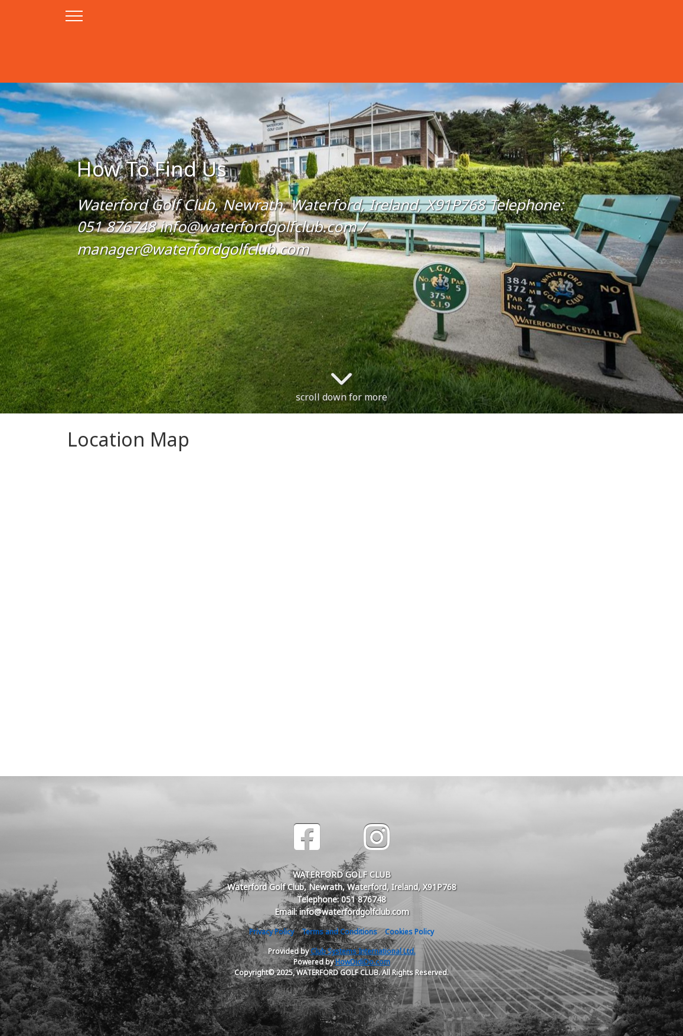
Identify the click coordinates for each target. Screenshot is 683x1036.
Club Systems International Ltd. (363, 951)
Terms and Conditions (339, 932)
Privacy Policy (271, 932)
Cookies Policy (409, 932)
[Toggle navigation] (73, 14)
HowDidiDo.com (362, 962)
